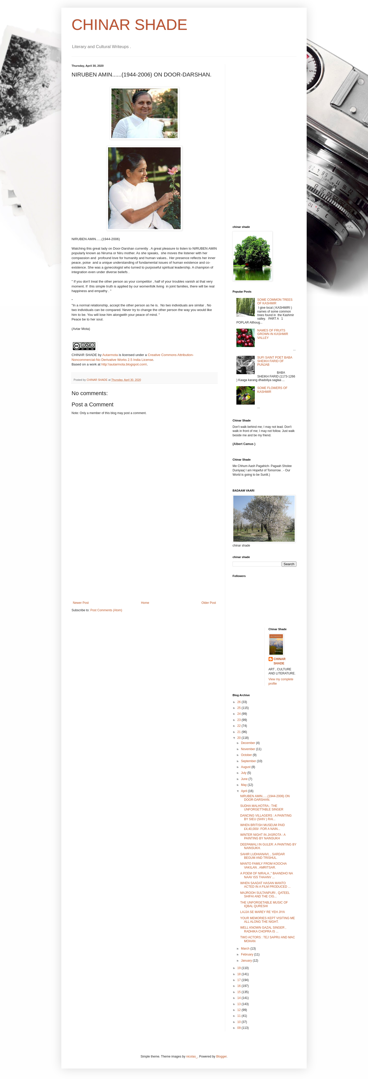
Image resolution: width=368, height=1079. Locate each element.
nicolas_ (192, 1056)
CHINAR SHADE (129, 24)
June (244, 779)
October (247, 755)
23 (239, 720)
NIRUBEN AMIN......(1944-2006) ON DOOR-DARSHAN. (265, 798)
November (248, 749)
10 (239, 1022)
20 (239, 738)
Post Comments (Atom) (106, 610)
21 (239, 732)
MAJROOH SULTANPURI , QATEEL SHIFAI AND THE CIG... (265, 894)
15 (239, 992)
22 (239, 726)
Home (145, 603)
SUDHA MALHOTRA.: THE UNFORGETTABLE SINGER (261, 807)
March (245, 948)
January (247, 960)
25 (239, 708)
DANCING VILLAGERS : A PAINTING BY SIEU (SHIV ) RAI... (266, 817)
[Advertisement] (144, 563)
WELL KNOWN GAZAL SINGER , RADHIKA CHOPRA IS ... (263, 929)
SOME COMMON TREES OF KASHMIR (275, 301)
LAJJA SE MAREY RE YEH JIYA (262, 912)
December (248, 743)
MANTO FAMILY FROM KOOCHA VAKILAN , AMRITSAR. (263, 865)
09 (239, 1028)
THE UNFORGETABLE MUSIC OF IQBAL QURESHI (264, 904)
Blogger (221, 1056)
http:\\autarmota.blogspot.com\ (124, 364)
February (247, 954)
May (244, 785)
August (246, 767)
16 (239, 986)
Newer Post (81, 603)
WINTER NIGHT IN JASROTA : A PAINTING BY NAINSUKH (262, 836)
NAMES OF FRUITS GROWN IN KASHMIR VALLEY (272, 334)
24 (239, 714)
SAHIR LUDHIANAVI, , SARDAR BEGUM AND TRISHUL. (262, 856)
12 (239, 1010)
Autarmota (110, 355)
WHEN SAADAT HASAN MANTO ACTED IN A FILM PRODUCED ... (265, 884)
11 (239, 1016)
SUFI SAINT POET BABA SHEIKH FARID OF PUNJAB (274, 361)
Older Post (208, 603)
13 (239, 1004)
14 (239, 998)
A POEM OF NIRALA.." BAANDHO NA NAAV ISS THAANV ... (266, 875)
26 (239, 702)
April (244, 791)
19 (239, 968)
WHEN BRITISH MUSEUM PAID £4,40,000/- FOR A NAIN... (262, 826)
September (249, 761)
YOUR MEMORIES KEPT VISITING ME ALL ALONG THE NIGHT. (267, 920)
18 (239, 974)
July (244, 773)
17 (239, 980)
